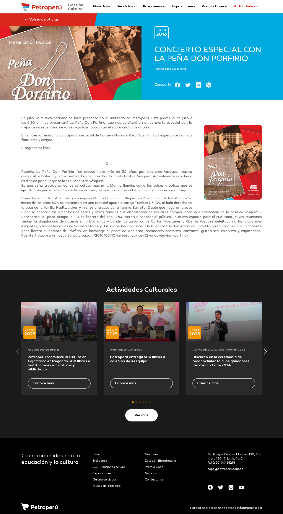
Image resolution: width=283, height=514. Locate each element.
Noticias (151, 473)
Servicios (125, 7)
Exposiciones (183, 7)
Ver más (141, 415)
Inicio (96, 454)
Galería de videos (105, 480)
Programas (152, 7)
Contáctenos (154, 480)
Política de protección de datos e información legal (226, 508)
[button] (133, 402)
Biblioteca (100, 461)
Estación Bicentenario (160, 461)
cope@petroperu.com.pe (225, 469)
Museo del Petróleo (107, 486)
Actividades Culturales (170, 69)
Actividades (244, 7)
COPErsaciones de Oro (109, 467)
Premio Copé (213, 7)
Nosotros (101, 7)
